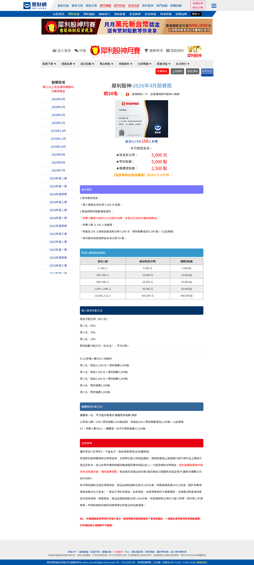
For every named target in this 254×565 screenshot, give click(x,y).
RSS (127, 551)
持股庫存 (124, 64)
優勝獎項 (153, 50)
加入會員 (61, 50)
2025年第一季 (58, 186)
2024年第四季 (58, 194)
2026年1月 (58, 123)
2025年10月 (58, 146)
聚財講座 (89, 14)
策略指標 (181, 14)
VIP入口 (207, 71)
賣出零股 (105, 64)
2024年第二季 (58, 210)
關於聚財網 (162, 551)
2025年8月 (58, 162)
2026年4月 (58, 99)
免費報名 (162, 71)
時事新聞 (165, 14)
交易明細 (143, 64)
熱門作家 (119, 5)
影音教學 (135, 14)
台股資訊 (58, 14)
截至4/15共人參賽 (141, 141)
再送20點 (197, 7)
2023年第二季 (58, 242)
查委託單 (67, 64)
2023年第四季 (58, 226)
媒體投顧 (176, 5)
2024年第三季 (58, 202)
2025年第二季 (58, 178)
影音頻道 (150, 14)
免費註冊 (198, 3)
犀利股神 (147, 5)
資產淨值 (162, 64)
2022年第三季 (58, 265)
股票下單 (48, 64)
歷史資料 (192, 71)
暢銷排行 (104, 14)
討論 (80, 50)
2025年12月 (58, 131)
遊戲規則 (175, 50)
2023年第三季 (58, 234)
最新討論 (63, 5)
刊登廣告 (118, 551)
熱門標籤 (105, 5)
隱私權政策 (137, 551)
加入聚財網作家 (179, 551)
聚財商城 (73, 14)
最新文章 (77, 5)
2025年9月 (58, 154)
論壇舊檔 (83, 551)
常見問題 (150, 551)
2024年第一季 (58, 218)
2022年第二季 (58, 273)
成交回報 (86, 64)
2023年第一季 (58, 249)
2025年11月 (58, 138)
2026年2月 (58, 115)
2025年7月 (58, 170)
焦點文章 (91, 5)
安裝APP (72, 551)
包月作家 (133, 5)
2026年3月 (58, 107)
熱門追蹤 (162, 5)
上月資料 (177, 71)
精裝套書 (119, 14)
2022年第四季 (58, 257)
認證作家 (95, 551)
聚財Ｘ (196, 14)
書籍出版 (106, 551)
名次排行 (181, 64)
